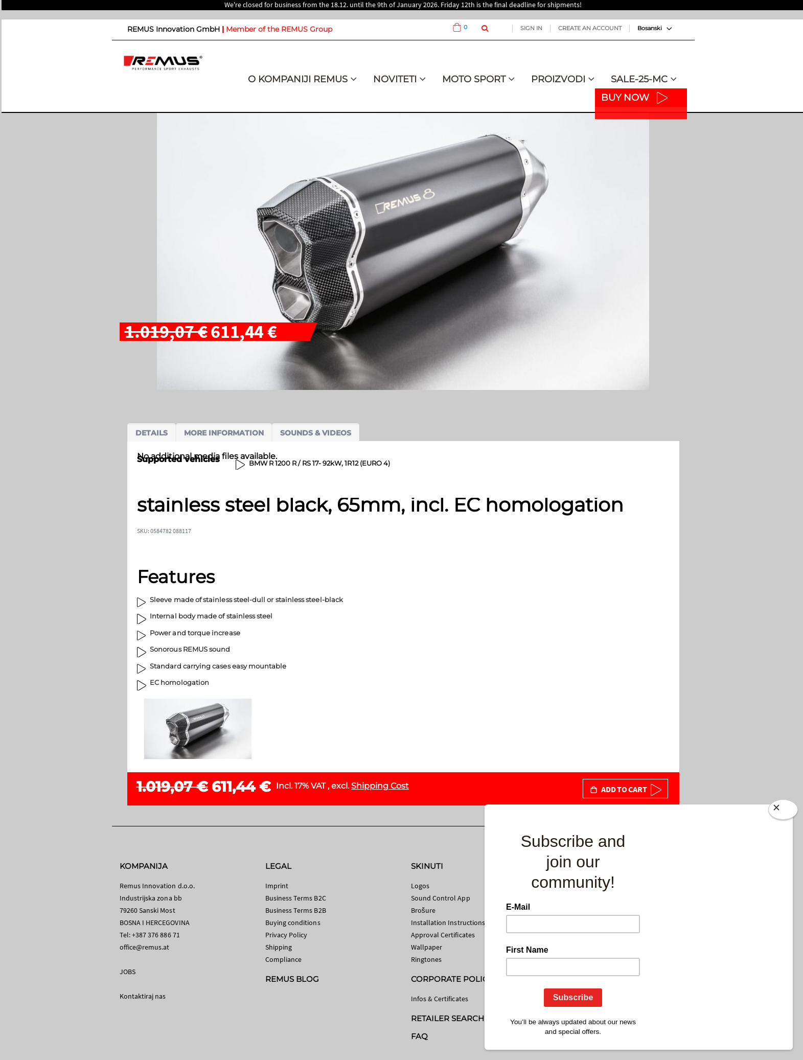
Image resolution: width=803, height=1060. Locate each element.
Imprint (276, 885)
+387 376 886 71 (156, 934)
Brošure (423, 910)
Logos (420, 885)
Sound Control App (440, 898)
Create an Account (590, 28)
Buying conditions (292, 922)
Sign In (531, 28)
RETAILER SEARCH (448, 1018)
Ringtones (426, 959)
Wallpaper (427, 947)
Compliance (283, 959)
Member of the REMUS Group (279, 29)
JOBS (127, 971)
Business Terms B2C (295, 898)
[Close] (783, 811)
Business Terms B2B (295, 910)
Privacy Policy (286, 934)
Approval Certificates (443, 934)
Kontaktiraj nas (143, 996)
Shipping (278, 947)
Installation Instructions (448, 922)
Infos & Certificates (439, 998)
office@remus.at (145, 947)
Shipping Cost (380, 786)
